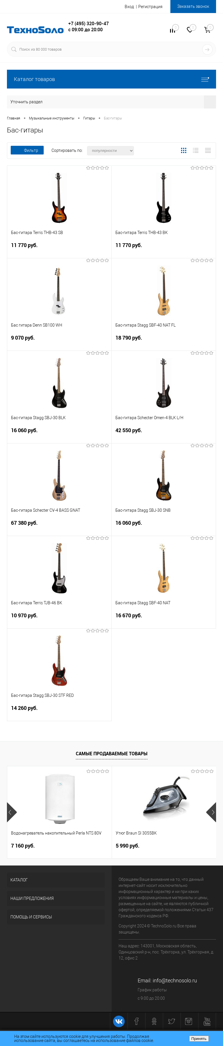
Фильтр (27, 150)
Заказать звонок (193, 6)
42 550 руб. (163, 433)
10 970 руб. (59, 618)
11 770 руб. (59, 248)
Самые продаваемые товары (112, 753)
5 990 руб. (127, 846)
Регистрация (150, 6)
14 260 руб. (59, 711)
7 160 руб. (23, 846)
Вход (129, 6)
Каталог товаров (111, 79)
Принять (199, 1038)
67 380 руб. (59, 526)
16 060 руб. (59, 433)
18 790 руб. (163, 341)
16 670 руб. (163, 618)
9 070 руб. (59, 341)
